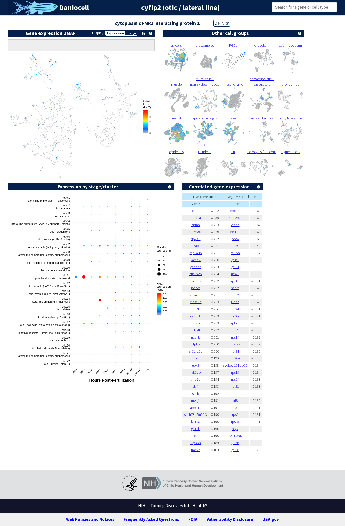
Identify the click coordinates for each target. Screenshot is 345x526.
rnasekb (196, 302)
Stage (131, 33)
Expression (115, 33)
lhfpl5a (196, 344)
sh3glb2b (195, 351)
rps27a (235, 344)
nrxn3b (196, 435)
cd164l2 (196, 330)
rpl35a (235, 253)
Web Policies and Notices (90, 519)
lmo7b (196, 379)
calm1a (195, 281)
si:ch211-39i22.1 (235, 435)
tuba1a (196, 217)
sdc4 (235, 239)
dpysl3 (196, 239)
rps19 (235, 372)
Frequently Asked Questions (151, 519)
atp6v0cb (196, 231)
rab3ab (195, 372)
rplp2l (235, 323)
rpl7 (235, 330)
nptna (195, 225)
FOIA (192, 519)
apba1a (195, 407)
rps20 (235, 274)
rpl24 (235, 309)
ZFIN (222, 23)
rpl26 (235, 450)
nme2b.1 (235, 217)
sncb (195, 393)
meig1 (195, 400)
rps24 (235, 379)
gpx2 (195, 365)
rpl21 (235, 386)
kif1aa (195, 421)
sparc (235, 288)
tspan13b (196, 295)
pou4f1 (195, 309)
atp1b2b (195, 274)
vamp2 (196, 260)
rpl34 (235, 351)
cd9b (235, 316)
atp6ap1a (196, 245)
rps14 (235, 337)
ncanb (195, 337)
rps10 (235, 281)
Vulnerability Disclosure (230, 519)
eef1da (235, 231)
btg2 (235, 428)
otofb (195, 358)
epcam (235, 210)
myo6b (195, 442)
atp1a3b (196, 253)
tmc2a (195, 450)
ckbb (196, 210)
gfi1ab (195, 428)
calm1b (195, 316)
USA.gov (270, 519)
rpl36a (235, 358)
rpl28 (235, 267)
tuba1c (196, 323)
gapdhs (195, 267)
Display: (98, 33)
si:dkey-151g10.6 (235, 365)
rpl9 (235, 245)
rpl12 (235, 295)
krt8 (235, 400)
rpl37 (235, 407)
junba (235, 302)
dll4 (195, 386)
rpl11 (235, 393)
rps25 (235, 421)
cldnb (235, 225)
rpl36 (235, 442)
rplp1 (235, 260)
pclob (195, 288)
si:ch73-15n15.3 (195, 414)
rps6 (235, 414)
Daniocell (74, 7)
